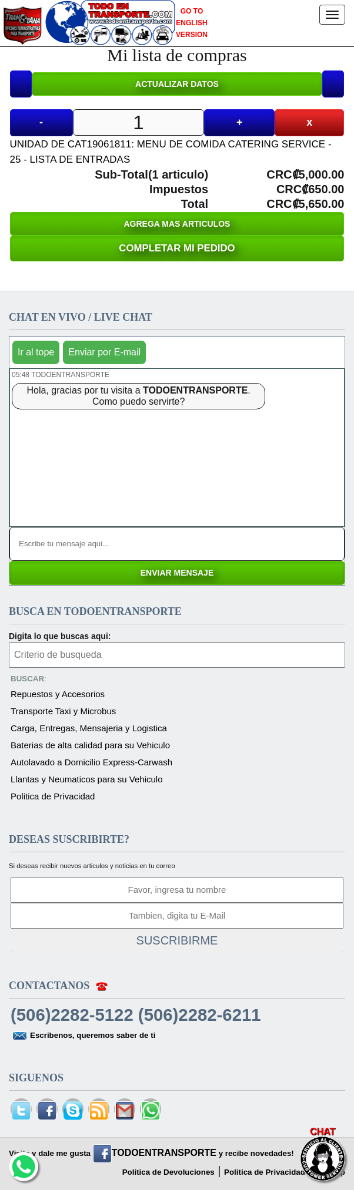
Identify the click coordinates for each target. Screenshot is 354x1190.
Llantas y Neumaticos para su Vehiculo (86, 779)
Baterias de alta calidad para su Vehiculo (90, 745)
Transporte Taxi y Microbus (63, 711)
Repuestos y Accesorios (58, 694)
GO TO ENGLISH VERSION (192, 23)
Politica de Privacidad (53, 796)
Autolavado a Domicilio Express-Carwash (91, 762)
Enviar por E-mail (104, 352)
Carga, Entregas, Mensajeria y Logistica (89, 728)
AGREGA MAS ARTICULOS (177, 223)
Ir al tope (36, 352)
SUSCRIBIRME (177, 940)
